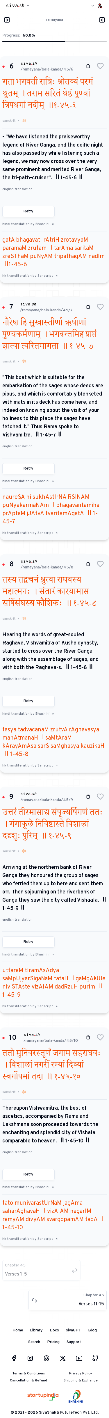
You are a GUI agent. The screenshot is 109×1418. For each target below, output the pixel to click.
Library (36, 1330)
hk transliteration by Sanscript (30, 276)
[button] (100, 66)
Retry (28, 211)
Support (74, 1342)
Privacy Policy (80, 1373)
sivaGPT (73, 1330)
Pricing (53, 1342)
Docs (54, 1330)
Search (34, 1342)
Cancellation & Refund (28, 1380)
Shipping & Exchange (81, 1380)
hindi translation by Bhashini (28, 224)
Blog (92, 1330)
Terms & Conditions (28, 1373)
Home (17, 1330)
